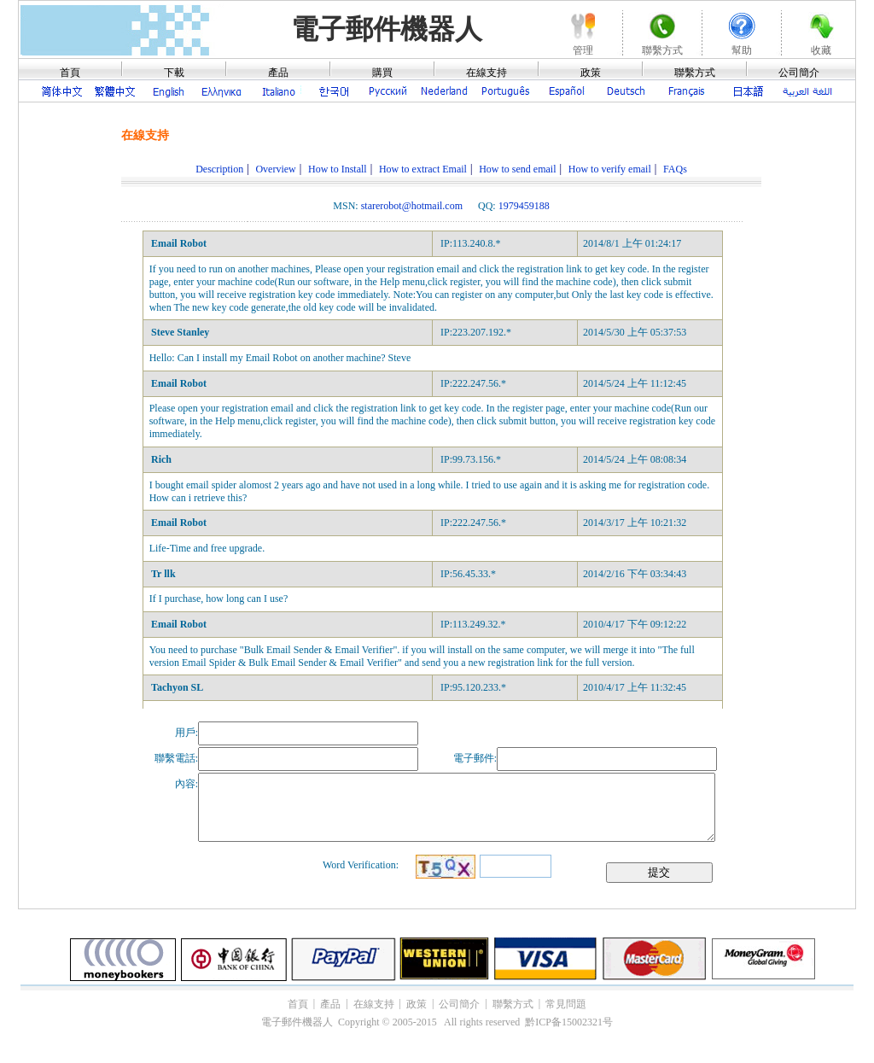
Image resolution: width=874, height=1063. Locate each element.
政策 (590, 73)
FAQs (675, 169)
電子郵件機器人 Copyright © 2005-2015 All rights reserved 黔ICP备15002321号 (437, 1022)
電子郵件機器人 (386, 29)
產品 (278, 73)
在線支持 (486, 73)
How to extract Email (423, 169)
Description (219, 169)
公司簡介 (798, 73)
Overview (275, 169)
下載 (174, 73)
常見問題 (565, 1004)
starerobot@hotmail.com (412, 206)
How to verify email (609, 169)
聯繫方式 (694, 73)
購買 (382, 73)
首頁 (70, 73)
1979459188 (524, 206)
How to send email (517, 169)
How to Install (337, 169)
